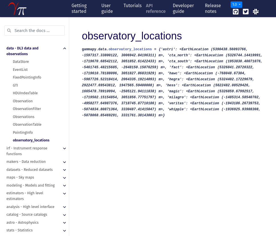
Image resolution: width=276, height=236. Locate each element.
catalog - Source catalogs (27, 180)
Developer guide (183, 8)
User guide (107, 8)
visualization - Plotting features (32, 211)
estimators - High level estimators (25, 162)
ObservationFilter (27, 74)
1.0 (235, 4)
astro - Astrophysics (23, 188)
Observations (23, 82)
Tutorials (133, 5)
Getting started (79, 8)
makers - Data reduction (26, 127)
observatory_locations (31, 106)
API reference (156, 8)
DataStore (21, 27)
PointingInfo (23, 98)
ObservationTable (27, 90)
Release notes (213, 8)
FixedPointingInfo (27, 43)
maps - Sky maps (20, 143)
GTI (15, 51)
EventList (20, 35)
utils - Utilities (18, 219)
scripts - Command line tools (30, 204)
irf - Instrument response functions (27, 117)
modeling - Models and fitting (31, 151)
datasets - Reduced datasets (30, 135)
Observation (23, 67)
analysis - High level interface (31, 172)
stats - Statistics (20, 196)
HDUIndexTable (25, 59)
